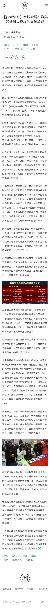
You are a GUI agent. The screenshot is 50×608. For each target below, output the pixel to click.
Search (4, 5)
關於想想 (7, 589)
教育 (7, 44)
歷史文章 (19, 589)
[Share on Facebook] (11, 57)
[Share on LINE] (23, 57)
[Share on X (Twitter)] (17, 57)
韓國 (26, 44)
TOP (43, 602)
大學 (7, 48)
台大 (17, 44)
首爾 (35, 44)
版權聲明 (31, 589)
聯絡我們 (43, 589)
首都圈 (31, 48)
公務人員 (19, 48)
